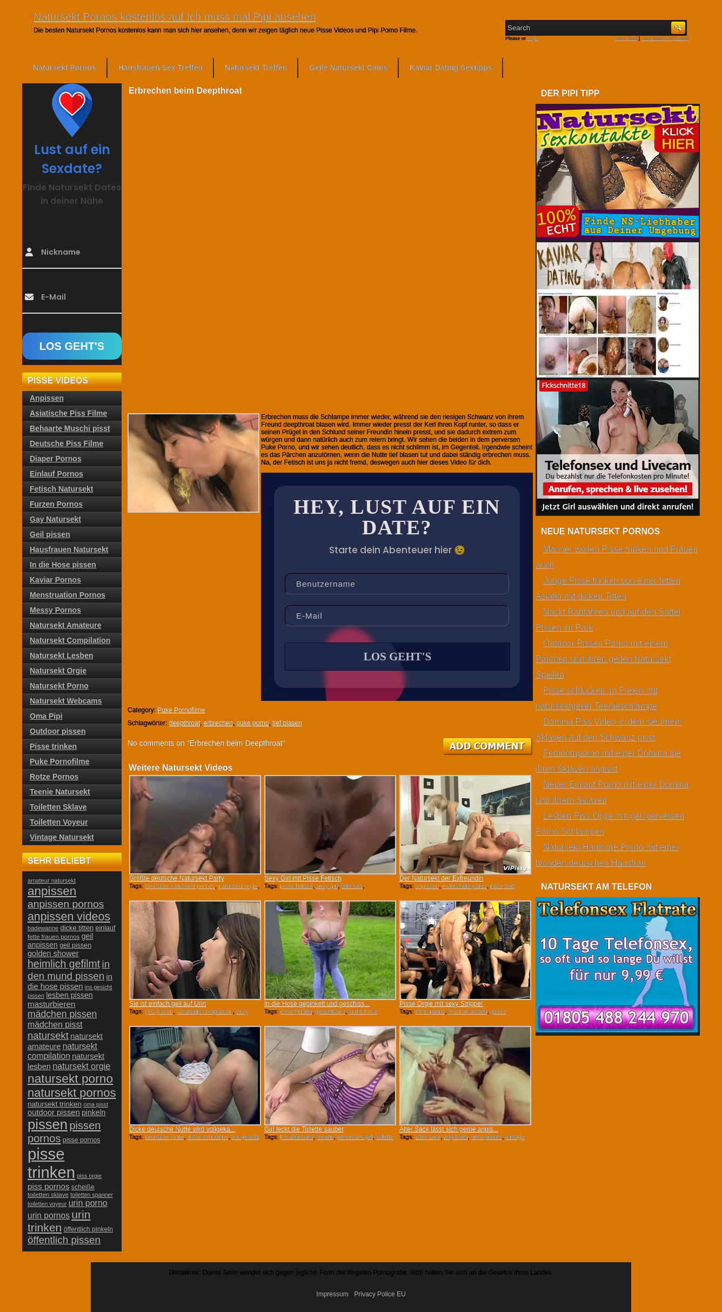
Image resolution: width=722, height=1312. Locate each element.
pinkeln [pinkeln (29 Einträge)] (93, 1112)
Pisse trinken (53, 746)
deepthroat (184, 723)
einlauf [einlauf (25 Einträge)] (106, 928)
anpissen (427, 886)
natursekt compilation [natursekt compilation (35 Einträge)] (62, 1051)
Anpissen (47, 398)
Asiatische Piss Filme (68, 413)
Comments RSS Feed (664, 38)
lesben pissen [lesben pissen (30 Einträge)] (69, 995)
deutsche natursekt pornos (180, 886)
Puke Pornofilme (181, 710)
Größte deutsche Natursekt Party (176, 878)
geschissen (330, 1011)
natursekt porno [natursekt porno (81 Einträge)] (70, 1078)
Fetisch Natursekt (61, 489)
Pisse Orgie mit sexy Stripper (441, 1004)
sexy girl (327, 886)
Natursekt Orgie (58, 670)
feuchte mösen (468, 1011)
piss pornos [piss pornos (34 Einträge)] (49, 1186)
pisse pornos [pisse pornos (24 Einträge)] (82, 1140)
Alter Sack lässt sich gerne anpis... (448, 1129)
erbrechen (218, 723)
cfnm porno (430, 1011)
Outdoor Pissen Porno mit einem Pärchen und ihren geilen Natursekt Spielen (603, 659)
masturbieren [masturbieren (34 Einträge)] (51, 1004)
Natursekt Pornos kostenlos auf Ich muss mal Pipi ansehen (175, 17)
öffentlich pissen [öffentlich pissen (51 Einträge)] (64, 1239)
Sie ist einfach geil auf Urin (167, 1004)
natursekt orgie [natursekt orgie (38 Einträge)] (81, 1066)
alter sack (427, 1137)
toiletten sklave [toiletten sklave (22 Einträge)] (48, 1194)
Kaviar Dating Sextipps (451, 67)
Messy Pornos (55, 610)
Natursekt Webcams (66, 701)
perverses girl (355, 1137)
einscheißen (296, 1011)
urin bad (352, 886)
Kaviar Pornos (55, 579)
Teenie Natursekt (60, 791)
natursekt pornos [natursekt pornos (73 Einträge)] (72, 1092)
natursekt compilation (204, 1011)
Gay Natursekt (55, 519)
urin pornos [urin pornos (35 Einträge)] (49, 1215)
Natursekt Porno (59, 685)
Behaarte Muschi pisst (70, 428)
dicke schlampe (208, 1137)
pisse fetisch (296, 886)
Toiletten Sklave (58, 807)
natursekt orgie (238, 886)
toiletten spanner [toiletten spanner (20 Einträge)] (91, 1194)
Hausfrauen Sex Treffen (160, 67)
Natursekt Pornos (64, 67)
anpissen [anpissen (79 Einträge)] (52, 891)
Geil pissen (50, 534)
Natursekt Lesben (61, 655)
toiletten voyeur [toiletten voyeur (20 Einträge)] (47, 1204)
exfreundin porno (465, 886)
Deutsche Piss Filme (66, 443)
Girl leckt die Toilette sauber (304, 1129)
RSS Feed (626, 38)
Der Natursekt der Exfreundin (441, 878)
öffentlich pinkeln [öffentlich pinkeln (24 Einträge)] (88, 1229)
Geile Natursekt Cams (348, 67)
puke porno (252, 723)
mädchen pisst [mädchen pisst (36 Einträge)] (55, 1024)
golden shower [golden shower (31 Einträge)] (53, 953)
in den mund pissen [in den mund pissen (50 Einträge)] (69, 970)
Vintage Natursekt (62, 837)
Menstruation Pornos (67, 595)
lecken (325, 1137)
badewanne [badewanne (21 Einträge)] (43, 928)
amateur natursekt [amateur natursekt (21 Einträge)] (52, 880)
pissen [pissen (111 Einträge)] (48, 1124)
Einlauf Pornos (56, 473)
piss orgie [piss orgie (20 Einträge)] (89, 1175)
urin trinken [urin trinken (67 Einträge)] (59, 1221)
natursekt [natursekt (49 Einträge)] (48, 1035)
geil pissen (159, 1011)
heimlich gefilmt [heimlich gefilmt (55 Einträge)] (64, 964)
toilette (384, 1137)
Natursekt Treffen (256, 67)
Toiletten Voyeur (59, 822)
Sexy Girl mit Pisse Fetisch (303, 878)
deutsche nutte (164, 1137)
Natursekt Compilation (70, 640)
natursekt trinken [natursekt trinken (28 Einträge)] (55, 1104)
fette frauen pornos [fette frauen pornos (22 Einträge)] (53, 936)
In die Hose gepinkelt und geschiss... (317, 1004)
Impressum (332, 1294)
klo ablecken (296, 1137)
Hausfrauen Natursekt (69, 549)
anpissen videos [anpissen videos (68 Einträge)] (69, 916)
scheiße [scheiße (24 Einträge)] (83, 1187)
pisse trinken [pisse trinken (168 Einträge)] (51, 1163)
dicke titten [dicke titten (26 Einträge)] (77, 928)
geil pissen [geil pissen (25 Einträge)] (75, 945)
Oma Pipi (46, 716)
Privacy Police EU (379, 1294)
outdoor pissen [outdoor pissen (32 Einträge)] (54, 1112)
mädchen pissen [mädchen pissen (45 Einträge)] (62, 1014)
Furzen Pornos (56, 504)
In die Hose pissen (63, 564)
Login (533, 38)
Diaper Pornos (56, 458)
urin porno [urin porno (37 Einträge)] (88, 1203)
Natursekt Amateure (66, 625)
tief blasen (287, 723)
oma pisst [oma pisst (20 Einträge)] (95, 1104)
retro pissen (486, 1137)
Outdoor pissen (57, 731)
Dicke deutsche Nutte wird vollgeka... (182, 1129)
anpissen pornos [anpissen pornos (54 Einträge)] (66, 904)
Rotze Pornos (54, 776)
